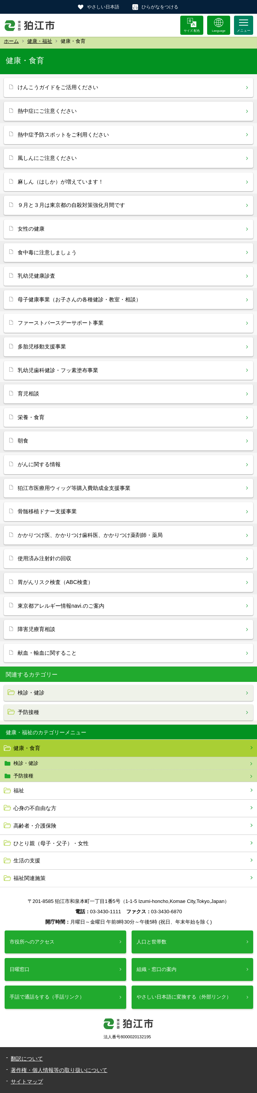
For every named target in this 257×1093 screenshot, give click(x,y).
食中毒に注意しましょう (47, 252)
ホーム (11, 41)
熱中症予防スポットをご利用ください (63, 135)
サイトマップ (27, 1081)
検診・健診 (25, 763)
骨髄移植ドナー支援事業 (47, 511)
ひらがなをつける (160, 7)
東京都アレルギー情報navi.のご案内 (61, 606)
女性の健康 (31, 229)
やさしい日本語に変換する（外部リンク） (184, 997)
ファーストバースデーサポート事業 (61, 323)
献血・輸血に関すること (47, 653)
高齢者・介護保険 (34, 826)
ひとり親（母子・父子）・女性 (51, 843)
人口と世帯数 (151, 942)
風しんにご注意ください (47, 158)
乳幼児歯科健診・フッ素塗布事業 (58, 370)
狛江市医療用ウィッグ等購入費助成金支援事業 (74, 488)
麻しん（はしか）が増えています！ (61, 182)
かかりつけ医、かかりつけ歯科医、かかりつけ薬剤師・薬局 (90, 535)
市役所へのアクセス (32, 942)
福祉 (18, 790)
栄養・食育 (31, 417)
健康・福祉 (39, 41)
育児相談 (28, 393)
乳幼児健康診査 (36, 276)
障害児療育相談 (36, 629)
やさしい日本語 (103, 7)
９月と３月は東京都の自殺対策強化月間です (71, 205)
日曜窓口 (20, 969)
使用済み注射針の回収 (44, 558)
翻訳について (27, 1059)
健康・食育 (26, 748)
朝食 (23, 441)
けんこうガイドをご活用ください (58, 87)
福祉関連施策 (29, 878)
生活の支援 (26, 860)
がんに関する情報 (39, 464)
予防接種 (23, 776)
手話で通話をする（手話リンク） (47, 997)
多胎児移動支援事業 (42, 346)
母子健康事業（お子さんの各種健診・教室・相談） (79, 299)
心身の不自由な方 (34, 808)
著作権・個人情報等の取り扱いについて (59, 1070)
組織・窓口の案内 (156, 969)
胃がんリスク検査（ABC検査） (55, 582)
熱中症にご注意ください (47, 111)
